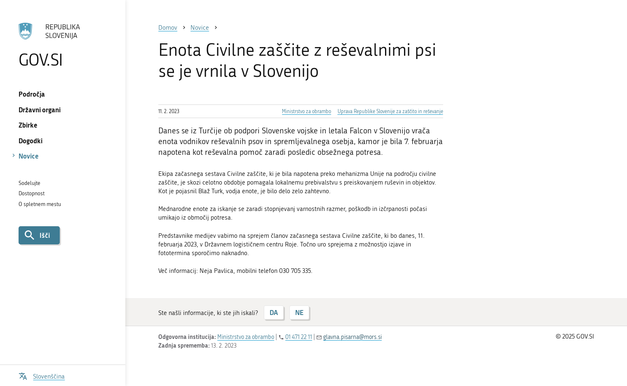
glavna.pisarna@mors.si (352, 337)
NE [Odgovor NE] (299, 312)
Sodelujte (29, 183)
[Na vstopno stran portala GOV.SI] (63, 45)
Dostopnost (32, 193)
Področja (32, 94)
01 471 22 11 (298, 337)
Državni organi (40, 109)
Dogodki (30, 140)
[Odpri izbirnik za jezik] (41, 375)
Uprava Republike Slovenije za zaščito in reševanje (390, 111)
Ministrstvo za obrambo (306, 111)
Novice (29, 156)
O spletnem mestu (40, 204)
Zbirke (28, 125)
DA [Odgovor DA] (274, 312)
